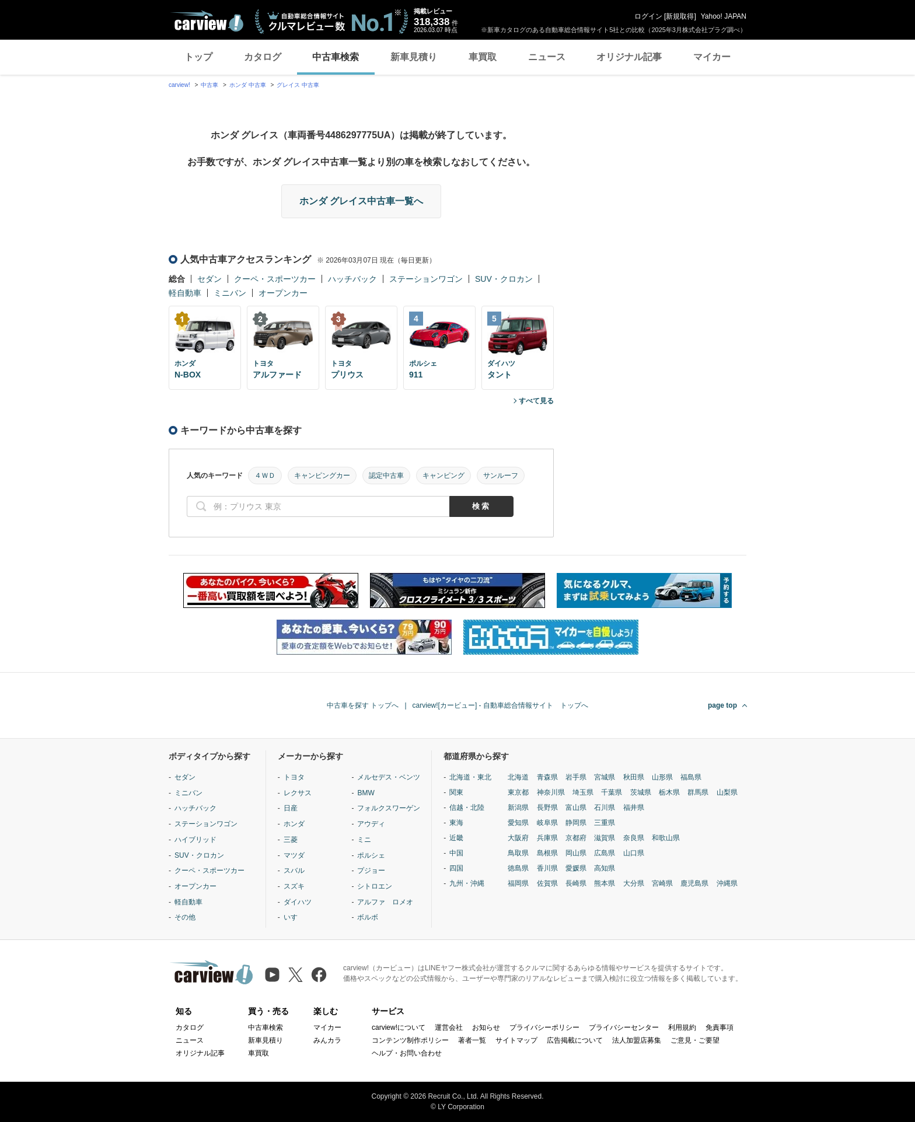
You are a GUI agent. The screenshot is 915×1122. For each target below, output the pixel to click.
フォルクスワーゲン (388, 808)
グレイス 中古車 (298, 85)
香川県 (547, 868)
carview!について (398, 1027)
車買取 (483, 57)
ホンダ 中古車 (247, 85)
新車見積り (413, 57)
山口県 (633, 853)
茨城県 (640, 792)
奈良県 (633, 838)
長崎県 (575, 883)
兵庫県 (547, 838)
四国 (456, 868)
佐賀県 (547, 883)
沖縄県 (727, 883)
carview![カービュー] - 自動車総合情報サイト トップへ (500, 705)
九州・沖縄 (466, 883)
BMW (365, 793)
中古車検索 (335, 57)
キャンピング (443, 475)
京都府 (575, 838)
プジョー (371, 870)
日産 (291, 808)
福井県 (633, 807)
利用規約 (682, 1027)
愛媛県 (575, 868)
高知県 (604, 868)
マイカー (712, 57)
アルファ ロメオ (385, 902)
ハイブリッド (195, 840)
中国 (456, 853)
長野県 (547, 807)
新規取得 (680, 16)
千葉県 (611, 792)
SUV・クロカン (504, 279)
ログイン (648, 16)
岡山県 (575, 853)
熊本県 (604, 883)
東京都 (518, 792)
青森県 (547, 777)
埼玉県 (582, 792)
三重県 (604, 823)
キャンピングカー (322, 475)
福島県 (690, 777)
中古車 (209, 85)
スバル (294, 870)
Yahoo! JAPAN (723, 16)
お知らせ (486, 1027)
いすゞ (294, 917)
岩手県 (575, 777)
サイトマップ (516, 1040)
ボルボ (367, 917)
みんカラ (327, 1040)
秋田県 (633, 777)
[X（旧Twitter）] (295, 974)
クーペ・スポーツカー (275, 279)
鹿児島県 (694, 883)
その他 (184, 917)
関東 (456, 792)
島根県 (547, 853)
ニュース (546, 57)
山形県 (662, 777)
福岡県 (518, 883)
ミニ (364, 840)
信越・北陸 (466, 807)
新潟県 (518, 807)
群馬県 (697, 792)
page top (722, 705)
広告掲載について (575, 1040)
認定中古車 (386, 475)
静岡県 (575, 823)
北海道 (518, 777)
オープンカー (283, 293)
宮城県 (604, 777)
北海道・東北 (470, 777)
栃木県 (669, 792)
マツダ (294, 855)
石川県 (604, 807)
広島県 (604, 853)
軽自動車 (185, 293)
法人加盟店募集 (636, 1040)
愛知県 (518, 823)
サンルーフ (500, 475)
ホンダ (294, 824)
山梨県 (727, 792)
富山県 (575, 807)
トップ (198, 57)
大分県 (633, 883)
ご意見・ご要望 (695, 1040)
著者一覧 (472, 1040)
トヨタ (294, 777)
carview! (179, 85)
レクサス (298, 793)
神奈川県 (551, 792)
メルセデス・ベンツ (388, 777)
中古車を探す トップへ (363, 705)
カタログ (262, 57)
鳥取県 (518, 853)
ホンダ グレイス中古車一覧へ (361, 201)
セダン (209, 279)
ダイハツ (298, 902)
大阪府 (518, 838)
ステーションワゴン (426, 279)
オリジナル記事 (629, 57)
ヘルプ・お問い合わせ (407, 1053)
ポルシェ (371, 855)
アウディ (371, 824)
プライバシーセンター (624, 1027)
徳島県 (518, 868)
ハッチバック (352, 279)
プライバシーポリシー (544, 1027)
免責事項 (720, 1027)
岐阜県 (547, 823)
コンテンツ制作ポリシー (410, 1040)
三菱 (291, 840)
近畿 (456, 838)
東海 (456, 823)
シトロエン (374, 886)
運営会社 (449, 1027)
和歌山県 (666, 838)
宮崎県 (662, 883)
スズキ (294, 886)
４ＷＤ (264, 475)
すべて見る (536, 401)
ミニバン (230, 293)
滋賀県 (604, 838)
